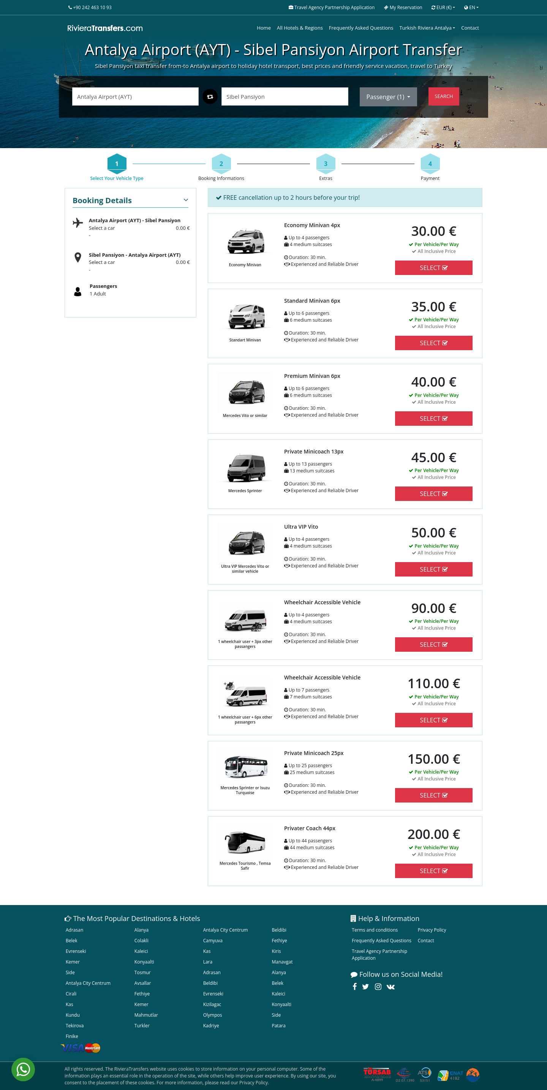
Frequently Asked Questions (361, 27)
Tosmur (142, 972)
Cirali (71, 993)
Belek (71, 940)
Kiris (276, 951)
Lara (208, 962)
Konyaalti (144, 962)
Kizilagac (212, 1004)
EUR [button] (442, 7)
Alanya (141, 930)
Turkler (142, 1025)
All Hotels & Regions (300, 27)
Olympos (212, 1015)
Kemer (73, 962)
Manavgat (282, 962)
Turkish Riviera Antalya (426, 27)
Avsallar (142, 983)
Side (70, 972)
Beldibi (279, 930)
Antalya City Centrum (225, 930)
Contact (470, 27)
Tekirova (75, 1025)
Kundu (73, 1015)
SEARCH (444, 96)
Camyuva (213, 940)
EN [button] (469, 7)
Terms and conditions (375, 930)
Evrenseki (76, 951)
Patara (278, 1025)
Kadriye (211, 1025)
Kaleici (141, 951)
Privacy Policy (432, 930)
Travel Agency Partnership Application (379, 954)
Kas (207, 951)
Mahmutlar (146, 1015)
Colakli (141, 940)
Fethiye (279, 940)
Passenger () (386, 97)
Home (264, 27)
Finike (72, 1036)
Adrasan (74, 930)
